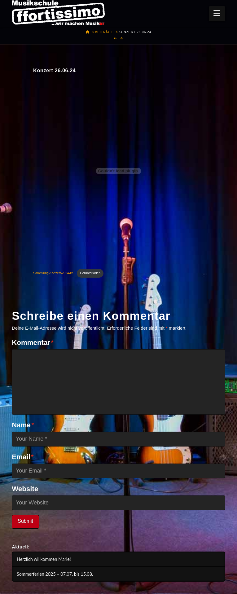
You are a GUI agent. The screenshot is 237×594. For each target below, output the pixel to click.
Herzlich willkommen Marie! (44, 559)
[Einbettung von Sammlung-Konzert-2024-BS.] (118, 171)
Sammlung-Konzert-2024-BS (53, 273)
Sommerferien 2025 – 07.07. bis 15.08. (55, 574)
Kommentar (33, 342)
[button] (217, 13)
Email (22, 457)
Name (23, 425)
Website (25, 489)
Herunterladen (90, 273)
